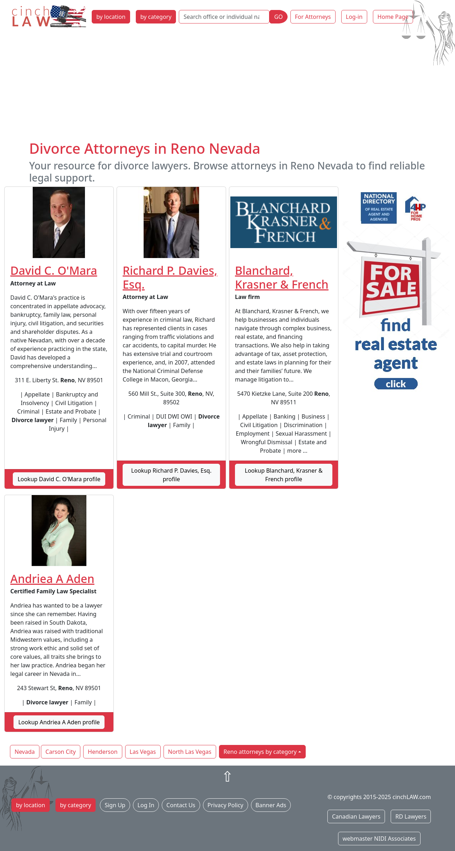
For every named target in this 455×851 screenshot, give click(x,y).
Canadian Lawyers (356, 816)
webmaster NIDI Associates (379, 838)
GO (278, 17)
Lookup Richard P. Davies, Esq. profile (171, 475)
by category (156, 17)
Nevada (25, 752)
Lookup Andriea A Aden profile (59, 722)
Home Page (393, 17)
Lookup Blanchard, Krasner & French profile (284, 475)
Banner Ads (271, 805)
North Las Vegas (190, 752)
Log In (146, 805)
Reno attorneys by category (260, 752)
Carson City (61, 752)
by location (110, 17)
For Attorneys (313, 17)
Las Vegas (143, 752)
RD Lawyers (410, 816)
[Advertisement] (227, 86)
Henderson (102, 752)
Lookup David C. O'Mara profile (58, 479)
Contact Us (180, 805)
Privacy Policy (225, 805)
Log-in (354, 17)
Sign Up (115, 805)
